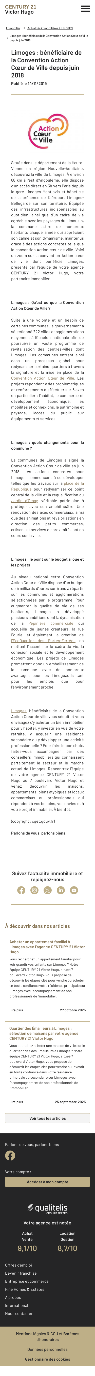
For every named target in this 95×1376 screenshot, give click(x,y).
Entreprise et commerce (27, 1281)
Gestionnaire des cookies (47, 1359)
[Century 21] (20, 9)
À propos (13, 1297)
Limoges (19, 710)
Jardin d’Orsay (24, 500)
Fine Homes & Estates (24, 1289)
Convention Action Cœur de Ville (42, 378)
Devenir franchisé (21, 1273)
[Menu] (85, 8)
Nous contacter (19, 1313)
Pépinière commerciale (50, 623)
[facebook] (10, 1156)
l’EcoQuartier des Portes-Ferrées (43, 640)
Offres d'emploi (18, 1265)
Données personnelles (47, 1349)
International (16, 1305)
